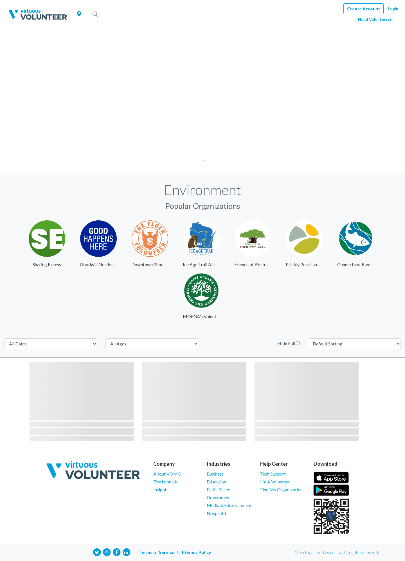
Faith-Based (218, 489)
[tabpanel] (202, 100)
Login (393, 8)
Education (216, 481)
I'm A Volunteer (275, 481)
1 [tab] (203, 159)
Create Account (363, 8)
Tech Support (273, 473)
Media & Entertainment (229, 505)
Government (219, 497)
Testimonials (165, 481)
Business (215, 473)
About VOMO (167, 473)
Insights (160, 489)
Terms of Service (156, 552)
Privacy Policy (196, 552)
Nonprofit (216, 513)
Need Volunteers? (375, 19)
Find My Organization (281, 489)
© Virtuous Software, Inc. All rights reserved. (337, 552)
